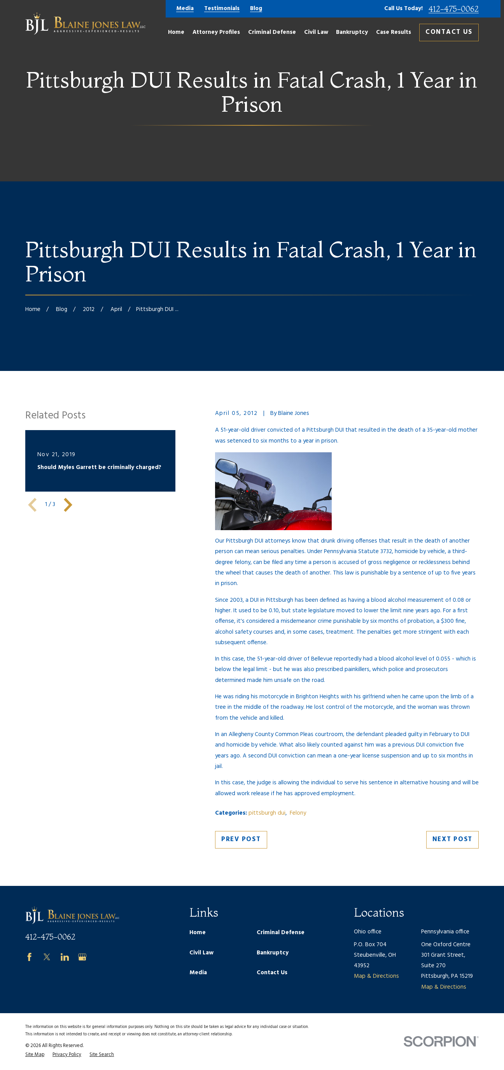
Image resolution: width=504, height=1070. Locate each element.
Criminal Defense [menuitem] (272, 32)
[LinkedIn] (65, 957)
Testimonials (222, 9)
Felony (298, 813)
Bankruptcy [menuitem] (352, 32)
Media (185, 9)
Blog (256, 9)
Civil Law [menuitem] (316, 32)
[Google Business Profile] (82, 957)
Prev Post (241, 839)
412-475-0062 (454, 9)
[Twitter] (47, 957)
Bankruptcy (273, 953)
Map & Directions (376, 976)
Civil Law (201, 953)
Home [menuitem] (176, 32)
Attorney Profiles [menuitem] (216, 32)
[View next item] (68, 505)
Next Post (452, 839)
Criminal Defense (280, 932)
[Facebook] (29, 957)
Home (197, 932)
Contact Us (448, 32)
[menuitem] (34, 1055)
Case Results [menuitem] (393, 32)
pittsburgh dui (266, 813)
